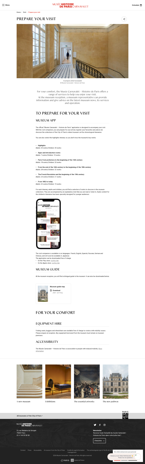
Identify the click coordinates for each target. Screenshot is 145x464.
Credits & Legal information (75, 450)
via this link (55, 261)
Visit (24, 12)
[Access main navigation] (6, 5)
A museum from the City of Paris (54, 450)
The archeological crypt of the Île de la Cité (100, 450)
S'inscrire (99, 441)
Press (29, 450)
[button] (124, 19)
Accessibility (38, 450)
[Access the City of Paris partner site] (77, 460)
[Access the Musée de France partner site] (65, 460)
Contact (22, 450)
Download (61, 292)
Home (19, 12)
